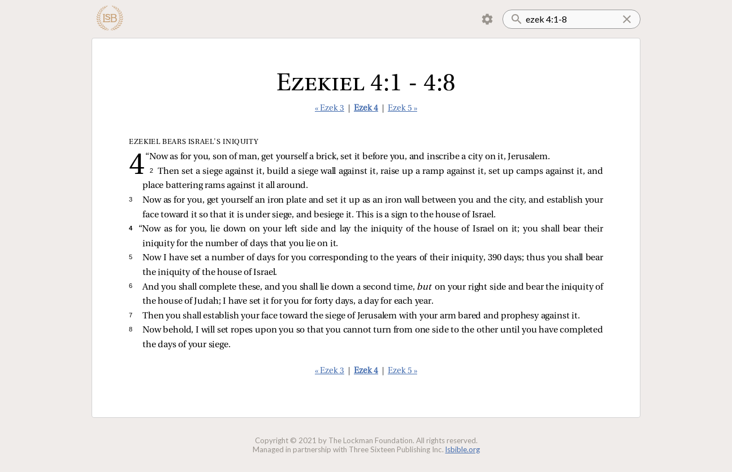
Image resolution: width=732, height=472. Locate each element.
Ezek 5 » (402, 108)
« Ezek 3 (329, 108)
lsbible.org (462, 449)
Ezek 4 (366, 108)
